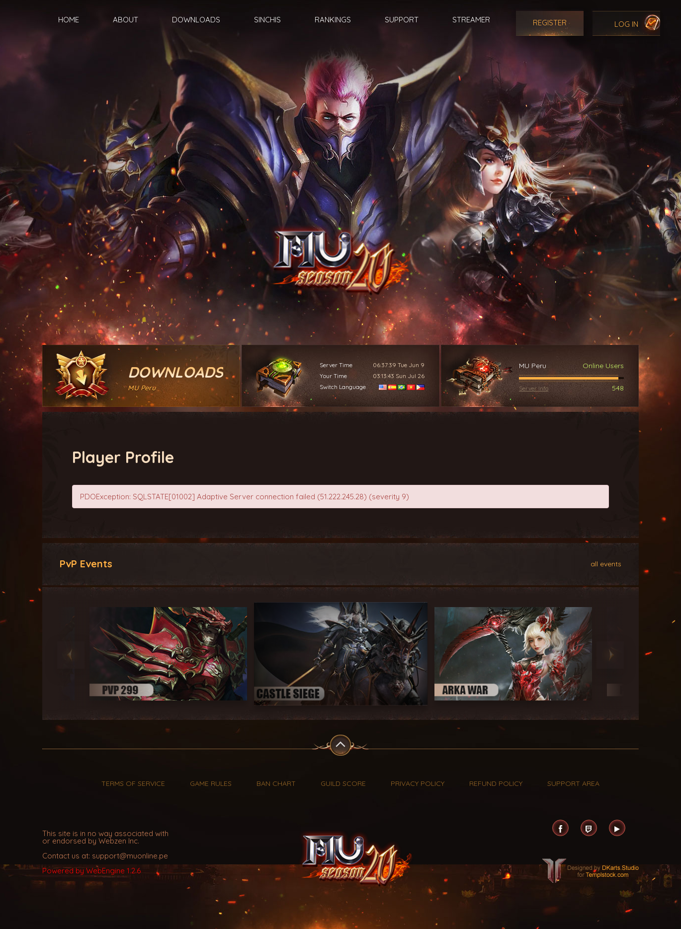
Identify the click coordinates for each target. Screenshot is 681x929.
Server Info (533, 388)
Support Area (573, 783)
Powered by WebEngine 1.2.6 (91, 870)
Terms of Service (133, 783)
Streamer (471, 19)
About (125, 19)
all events (606, 563)
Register (550, 22)
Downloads (196, 19)
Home (68, 19)
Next (610, 655)
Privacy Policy (417, 783)
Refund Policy (495, 783)
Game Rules (211, 783)
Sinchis (267, 19)
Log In (626, 24)
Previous (71, 655)
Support (402, 19)
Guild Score (343, 783)
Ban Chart (276, 783)
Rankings (333, 19)
